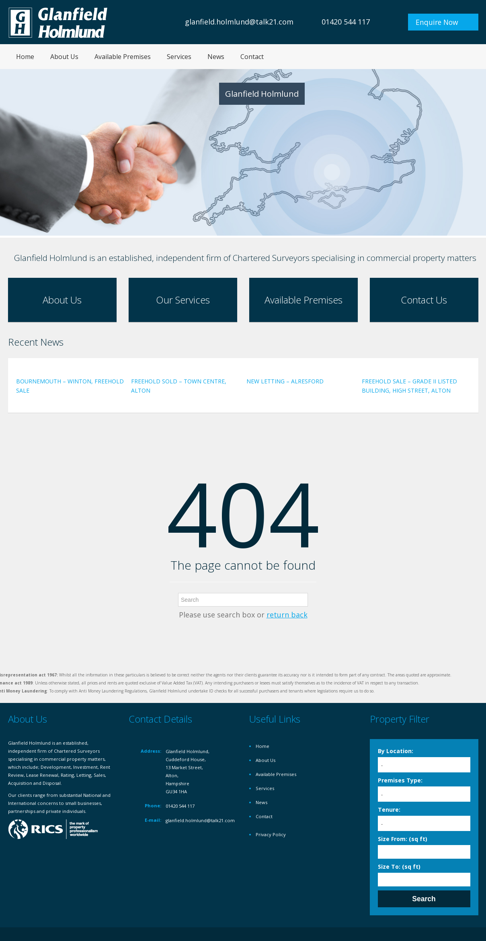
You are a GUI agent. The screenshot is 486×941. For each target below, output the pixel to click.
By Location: (395, 751)
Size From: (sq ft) (402, 839)
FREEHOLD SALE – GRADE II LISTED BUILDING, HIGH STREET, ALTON (409, 385)
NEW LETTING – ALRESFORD (285, 381)
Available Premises (122, 56)
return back (287, 614)
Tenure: (389, 809)
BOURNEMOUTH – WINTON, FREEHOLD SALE (70, 385)
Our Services (183, 299)
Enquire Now (437, 22)
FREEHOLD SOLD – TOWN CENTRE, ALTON (178, 385)
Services (179, 56)
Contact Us (424, 299)
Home (25, 56)
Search (423, 899)
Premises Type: (400, 780)
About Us (64, 56)
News (215, 56)
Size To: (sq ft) (399, 866)
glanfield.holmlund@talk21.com (239, 21)
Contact (252, 56)
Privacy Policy (271, 834)
